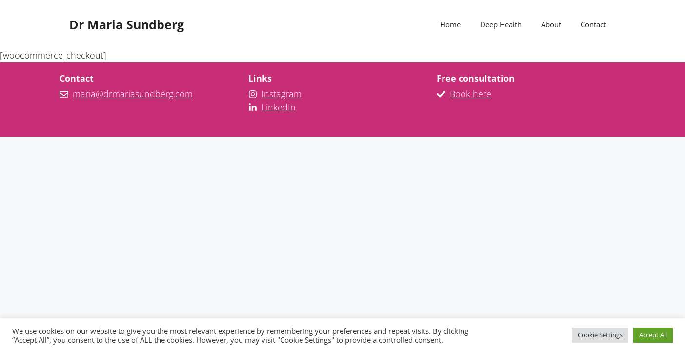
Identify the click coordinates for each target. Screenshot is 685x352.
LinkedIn (279, 107)
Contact (593, 24)
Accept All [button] (653, 334)
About (551, 24)
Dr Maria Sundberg (126, 24)
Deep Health (501, 24)
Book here (470, 94)
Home (450, 24)
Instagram (282, 94)
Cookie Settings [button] (600, 334)
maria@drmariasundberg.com (133, 94)
